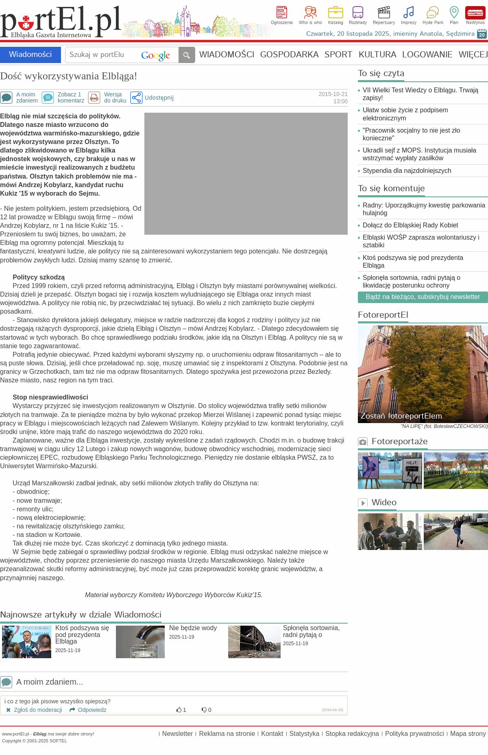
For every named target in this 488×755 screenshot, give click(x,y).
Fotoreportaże (393, 442)
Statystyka (305, 733)
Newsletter (177, 733)
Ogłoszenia (282, 23)
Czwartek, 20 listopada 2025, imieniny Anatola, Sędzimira (390, 34)
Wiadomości (30, 55)
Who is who (310, 23)
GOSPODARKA (289, 55)
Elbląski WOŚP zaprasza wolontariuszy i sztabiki (421, 241)
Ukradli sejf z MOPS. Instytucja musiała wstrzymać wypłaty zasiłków (419, 154)
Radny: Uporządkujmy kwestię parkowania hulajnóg (424, 209)
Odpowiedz (85, 710)
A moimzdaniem (27, 98)
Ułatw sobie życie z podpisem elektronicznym (405, 114)
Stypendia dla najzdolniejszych (407, 170)
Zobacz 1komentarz (71, 98)
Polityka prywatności (414, 733)
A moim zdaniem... (41, 682)
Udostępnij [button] (159, 97)
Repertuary (384, 23)
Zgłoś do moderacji (33, 710)
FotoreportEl (383, 315)
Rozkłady (358, 23)
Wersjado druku (115, 98)
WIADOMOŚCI (226, 55)
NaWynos (475, 13)
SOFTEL (58, 740)
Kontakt (272, 733)
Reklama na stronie (227, 733)
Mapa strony (468, 733)
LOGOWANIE (427, 55)
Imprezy (408, 23)
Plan (454, 23)
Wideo (377, 503)
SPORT (339, 55)
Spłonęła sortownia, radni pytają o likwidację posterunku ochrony (411, 281)
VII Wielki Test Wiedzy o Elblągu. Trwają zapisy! (420, 94)
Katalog (335, 23)
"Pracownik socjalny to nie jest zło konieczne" (411, 134)
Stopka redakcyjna (352, 733)
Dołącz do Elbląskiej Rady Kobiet (410, 225)
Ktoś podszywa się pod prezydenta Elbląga (413, 261)
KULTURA (377, 55)
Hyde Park (433, 23)
